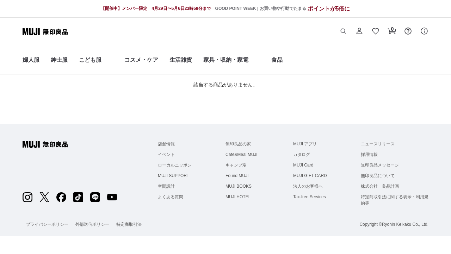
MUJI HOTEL (238, 196)
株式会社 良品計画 (380, 186)
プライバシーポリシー (47, 224)
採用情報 (369, 154)
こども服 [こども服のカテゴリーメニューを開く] (90, 60)
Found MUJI (237, 175)
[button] (343, 32)
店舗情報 (166, 143)
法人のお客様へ (308, 186)
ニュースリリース (378, 143)
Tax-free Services (309, 196)
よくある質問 (170, 196)
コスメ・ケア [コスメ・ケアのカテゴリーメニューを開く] (141, 60)
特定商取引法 (129, 224)
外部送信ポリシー (92, 224)
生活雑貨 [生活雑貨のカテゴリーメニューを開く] (180, 60)
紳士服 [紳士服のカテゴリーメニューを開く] (59, 60)
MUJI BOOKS (239, 186)
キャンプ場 (236, 165)
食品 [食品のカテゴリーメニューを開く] (277, 60)
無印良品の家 (238, 143)
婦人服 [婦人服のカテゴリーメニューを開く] (31, 60)
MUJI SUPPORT (173, 175)
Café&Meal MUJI (242, 154)
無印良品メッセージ (380, 165)
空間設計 (166, 186)
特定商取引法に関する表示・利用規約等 (394, 200)
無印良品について (378, 175)
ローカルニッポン (175, 165)
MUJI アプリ (305, 143)
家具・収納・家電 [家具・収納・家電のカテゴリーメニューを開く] (225, 60)
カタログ (301, 154)
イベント (166, 154)
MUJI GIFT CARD (310, 175)
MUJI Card (303, 165)
